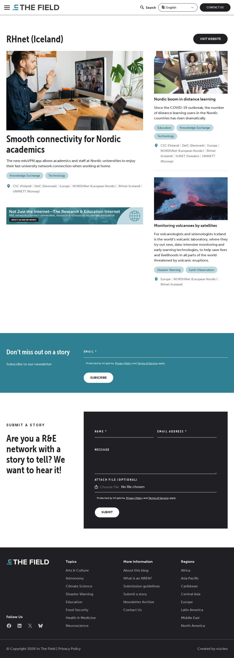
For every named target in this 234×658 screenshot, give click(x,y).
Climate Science (79, 586)
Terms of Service (147, 363)
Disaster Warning (169, 270)
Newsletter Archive (138, 602)
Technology (56, 175)
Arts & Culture (77, 570)
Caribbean (189, 586)
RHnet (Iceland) (129, 186)
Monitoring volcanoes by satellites (185, 225)
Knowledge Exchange (25, 175)
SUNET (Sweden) (187, 156)
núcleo (222, 649)
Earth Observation (201, 270)
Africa (185, 570)
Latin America (192, 610)
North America (193, 626)
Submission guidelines (141, 586)
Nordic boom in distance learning (185, 99)
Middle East (190, 618)
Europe (65, 186)
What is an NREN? (137, 578)
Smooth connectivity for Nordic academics (63, 144)
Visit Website (210, 39)
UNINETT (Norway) (26, 191)
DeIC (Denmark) (45, 186)
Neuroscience (77, 626)
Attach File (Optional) (116, 480)
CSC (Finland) (22, 186)
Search (148, 10)
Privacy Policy (123, 363)
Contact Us (215, 7)
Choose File (109, 487)
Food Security (77, 610)
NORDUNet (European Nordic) (94, 186)
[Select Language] (178, 7)
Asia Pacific (190, 578)
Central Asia (190, 594)
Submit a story (135, 594)
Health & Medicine (81, 618)
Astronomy (75, 578)
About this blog (135, 570)
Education (164, 128)
